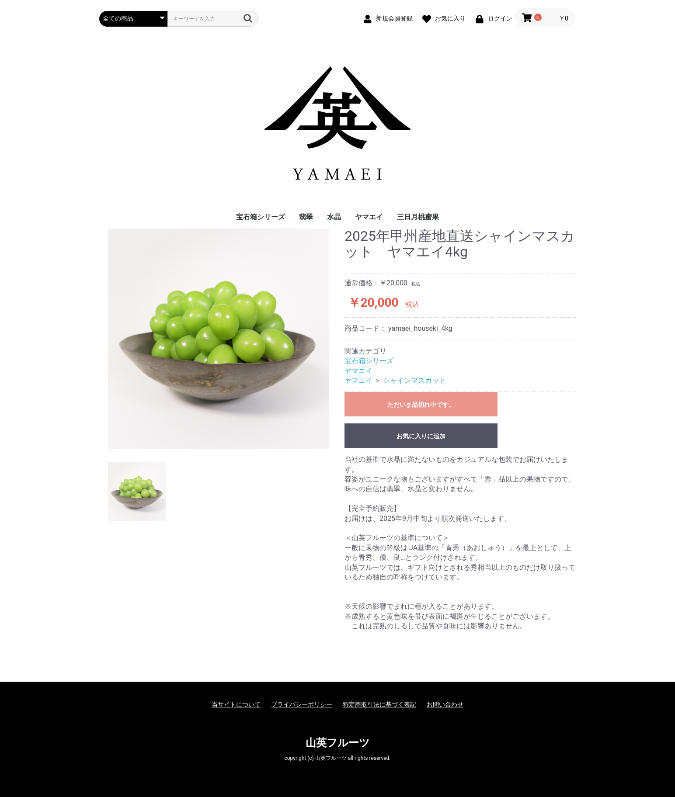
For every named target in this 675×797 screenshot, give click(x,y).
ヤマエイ (369, 217)
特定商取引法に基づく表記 (379, 704)
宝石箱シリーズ (260, 217)
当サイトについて (236, 704)
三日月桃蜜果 (418, 217)
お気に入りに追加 (421, 436)
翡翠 (306, 217)
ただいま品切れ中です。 (421, 404)
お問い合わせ (445, 704)
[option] (218, 339)
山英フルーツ (338, 743)
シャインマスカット (414, 380)
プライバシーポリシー (301, 704)
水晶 (334, 217)
